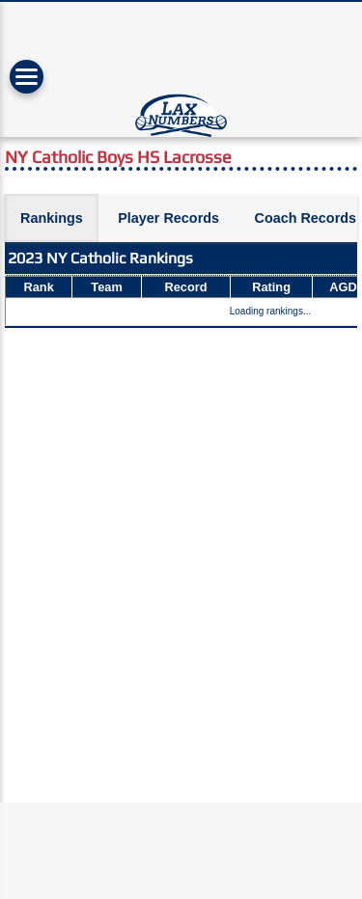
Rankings (51, 218)
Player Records (168, 218)
